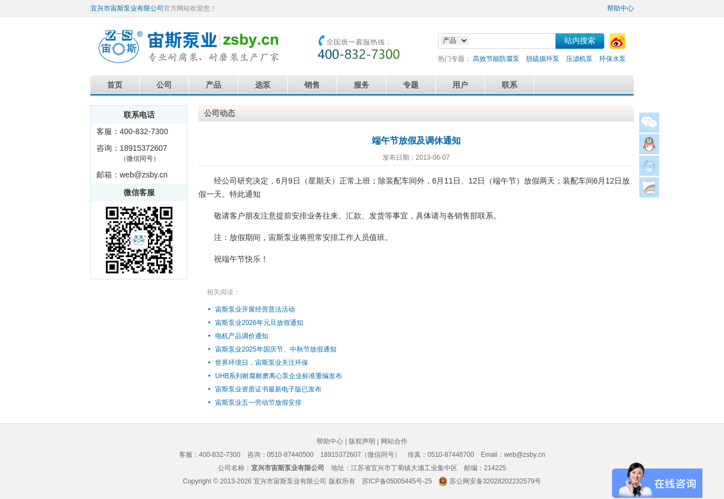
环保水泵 (612, 59)
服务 (361, 84)
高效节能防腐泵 (496, 59)
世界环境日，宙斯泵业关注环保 (261, 362)
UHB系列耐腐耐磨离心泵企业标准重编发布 (278, 376)
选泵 (263, 84)
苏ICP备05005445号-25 (397, 481)
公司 (164, 84)
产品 (213, 84)
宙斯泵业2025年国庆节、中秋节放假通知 (275, 349)
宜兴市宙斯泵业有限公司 (127, 8)
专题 (411, 84)
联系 (509, 84)
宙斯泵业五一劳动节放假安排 (258, 402)
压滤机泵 (579, 59)
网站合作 (394, 441)
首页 (115, 84)
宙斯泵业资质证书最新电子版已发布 (268, 389)
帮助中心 (620, 8)
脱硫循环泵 (542, 59)
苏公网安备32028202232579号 (495, 481)
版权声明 (362, 441)
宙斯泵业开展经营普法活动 (255, 309)
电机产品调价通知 (241, 336)
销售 (312, 84)
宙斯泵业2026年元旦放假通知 (259, 323)
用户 (460, 84)
